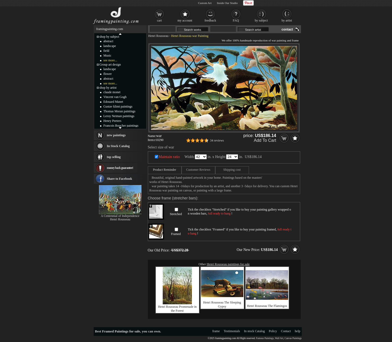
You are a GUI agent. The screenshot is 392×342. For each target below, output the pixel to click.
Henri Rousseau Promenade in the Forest (177, 309)
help (297, 331)
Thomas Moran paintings (120, 111)
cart (159, 20)
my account (185, 20)
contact (287, 29)
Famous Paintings (265, 338)
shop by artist (108, 87)
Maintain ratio (169, 157)
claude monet (112, 92)
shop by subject (109, 37)
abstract (108, 41)
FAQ (236, 20)
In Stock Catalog (118, 146)
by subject (261, 20)
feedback (210, 20)
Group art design (110, 64)
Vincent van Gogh (115, 97)
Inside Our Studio (227, 3)
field (106, 51)
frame (216, 331)
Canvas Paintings (293, 338)
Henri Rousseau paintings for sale (228, 264)
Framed (176, 234)
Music (107, 55)
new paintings (116, 135)
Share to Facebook (119, 179)
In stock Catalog (254, 331)
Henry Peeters (113, 121)
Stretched (176, 214)
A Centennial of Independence (120, 216)
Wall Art (279, 338)
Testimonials (232, 331)
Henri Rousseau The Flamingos (267, 306)
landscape (110, 46)
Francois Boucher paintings (121, 125)
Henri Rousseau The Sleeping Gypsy (222, 304)
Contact (286, 331)
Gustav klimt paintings (118, 106)
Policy (273, 331)
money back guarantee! (120, 168)
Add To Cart (265, 140)
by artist (287, 20)
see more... (110, 60)
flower (108, 74)
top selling (114, 157)
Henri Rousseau (158, 36)
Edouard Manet (113, 102)
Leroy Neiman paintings (119, 116)
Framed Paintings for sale (121, 331)
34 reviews (217, 140)
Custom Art (205, 3)
